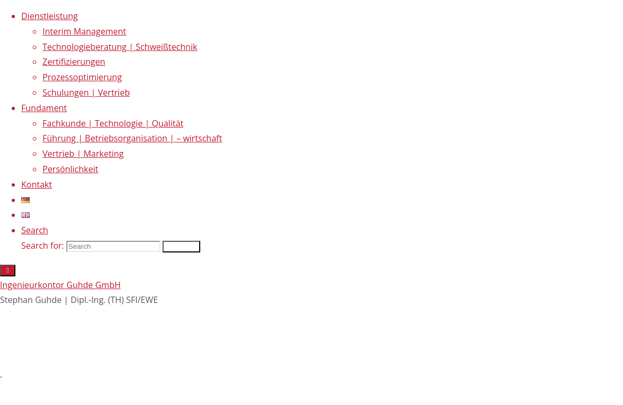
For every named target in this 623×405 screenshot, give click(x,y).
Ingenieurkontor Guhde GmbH (60, 285)
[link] (34, 230)
